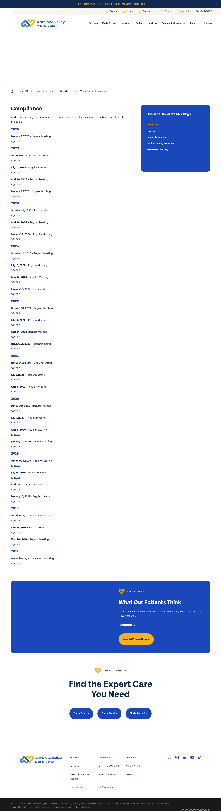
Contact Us (76, 787)
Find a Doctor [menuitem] (109, 23)
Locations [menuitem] (126, 23)
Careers (129, 774)
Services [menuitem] (93, 23)
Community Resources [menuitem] (173, 23)
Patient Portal (132, 766)
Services (74, 757)
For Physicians (105, 787)
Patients (74, 766)
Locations (130, 757)
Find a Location (138, 713)
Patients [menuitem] (140, 23)
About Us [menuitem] (195, 23)
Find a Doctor (81, 713)
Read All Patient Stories (136, 638)
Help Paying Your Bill (108, 766)
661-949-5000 (204, 11)
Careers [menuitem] (208, 23)
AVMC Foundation (107, 774)
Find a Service (109, 713)
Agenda (15, 141)
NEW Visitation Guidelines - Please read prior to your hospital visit (110, 4)
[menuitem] (175, 125)
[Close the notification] (215, 4)
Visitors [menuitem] (153, 23)
